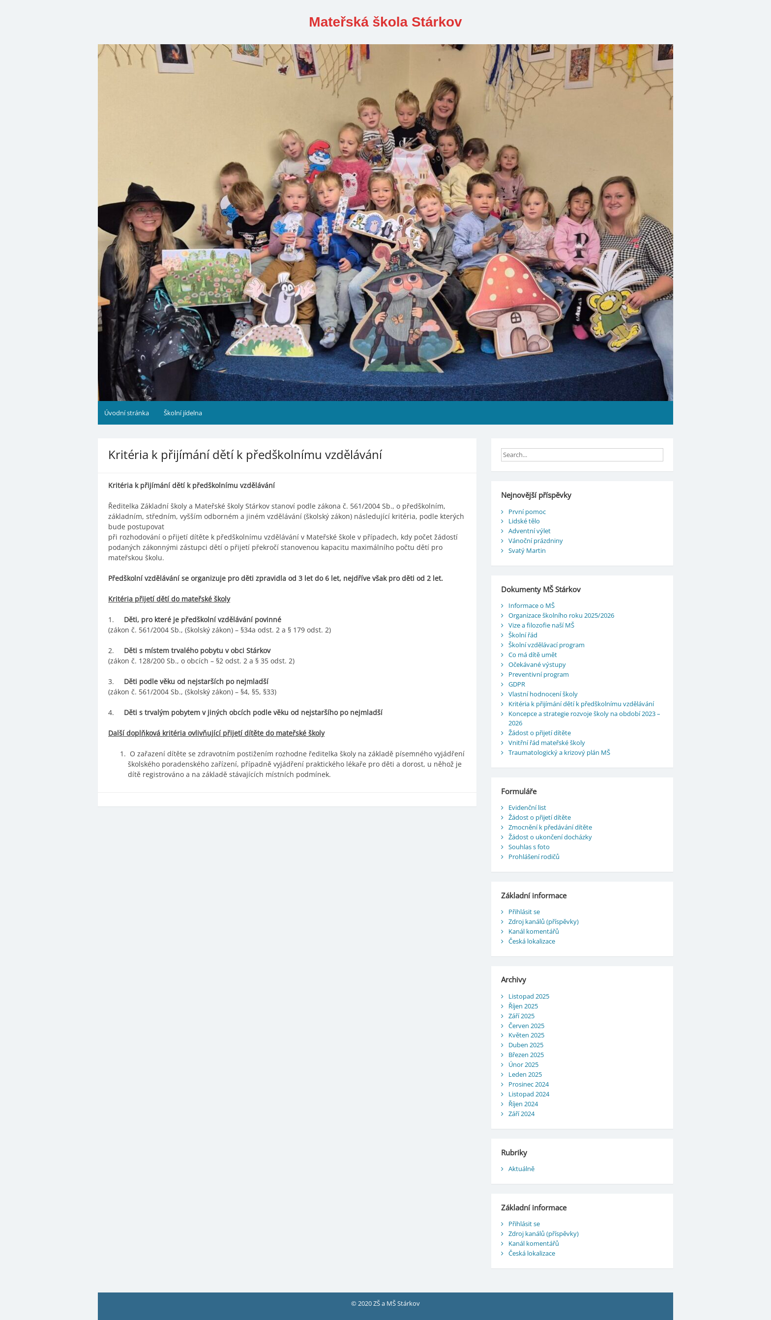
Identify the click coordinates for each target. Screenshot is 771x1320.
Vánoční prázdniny (535, 540)
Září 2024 (521, 1113)
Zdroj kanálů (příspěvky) (543, 921)
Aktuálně (521, 1168)
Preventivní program (538, 674)
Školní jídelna (183, 412)
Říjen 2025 (523, 1006)
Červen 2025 (526, 1025)
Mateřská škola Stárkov (385, 21)
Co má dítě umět (532, 654)
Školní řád (522, 635)
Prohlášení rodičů (534, 856)
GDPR (516, 684)
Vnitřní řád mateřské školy (546, 742)
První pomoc (527, 511)
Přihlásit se (524, 911)
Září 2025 (521, 1015)
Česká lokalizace (531, 941)
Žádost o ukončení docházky (550, 836)
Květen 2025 (526, 1035)
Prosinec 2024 (528, 1084)
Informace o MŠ (531, 605)
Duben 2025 (525, 1044)
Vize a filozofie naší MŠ (541, 625)
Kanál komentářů (533, 931)
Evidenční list (527, 807)
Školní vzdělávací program (546, 644)
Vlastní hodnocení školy (543, 693)
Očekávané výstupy (537, 664)
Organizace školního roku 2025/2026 (561, 615)
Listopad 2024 (528, 1094)
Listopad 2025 (528, 996)
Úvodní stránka (126, 412)
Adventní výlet (529, 530)
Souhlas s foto (529, 846)
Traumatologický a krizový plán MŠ (559, 752)
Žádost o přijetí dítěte (539, 732)
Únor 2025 (523, 1064)
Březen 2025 (526, 1054)
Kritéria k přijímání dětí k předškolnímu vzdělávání (581, 703)
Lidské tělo (524, 521)
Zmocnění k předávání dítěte (550, 827)
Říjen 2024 (523, 1103)
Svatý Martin (527, 550)
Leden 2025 (525, 1074)
